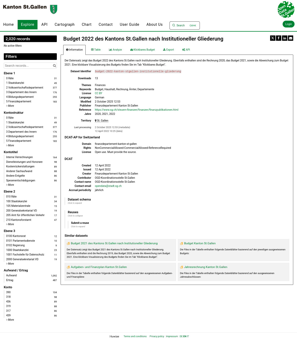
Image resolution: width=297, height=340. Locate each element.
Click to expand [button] (75, 203)
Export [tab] (168, 49)
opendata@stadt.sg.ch (108, 185)
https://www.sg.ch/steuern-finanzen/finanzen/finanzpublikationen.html (136, 109)
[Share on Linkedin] (284, 38)
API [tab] (186, 49)
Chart (87, 24)
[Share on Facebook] (278, 38)
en (184, 336)
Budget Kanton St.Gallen (200, 243)
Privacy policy (157, 336)
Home (8, 24)
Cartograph (65, 24)
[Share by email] (290, 38)
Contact (106, 24)
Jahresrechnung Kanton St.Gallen (205, 267)
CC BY (98, 93)
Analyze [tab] (115, 49)
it (188, 336)
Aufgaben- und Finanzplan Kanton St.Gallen (99, 267)
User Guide (129, 24)
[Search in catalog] (54, 66)
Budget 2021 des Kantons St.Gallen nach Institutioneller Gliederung (114, 243)
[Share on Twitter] (272, 38)
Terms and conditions (135, 336)
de (181, 336)
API (44, 24)
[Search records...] (30, 66)
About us (154, 24)
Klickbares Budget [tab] (142, 49)
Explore (27, 24)
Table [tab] (96, 49)
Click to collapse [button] (75, 216)
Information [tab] (74, 49)
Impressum (172, 336)
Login (288, 24)
